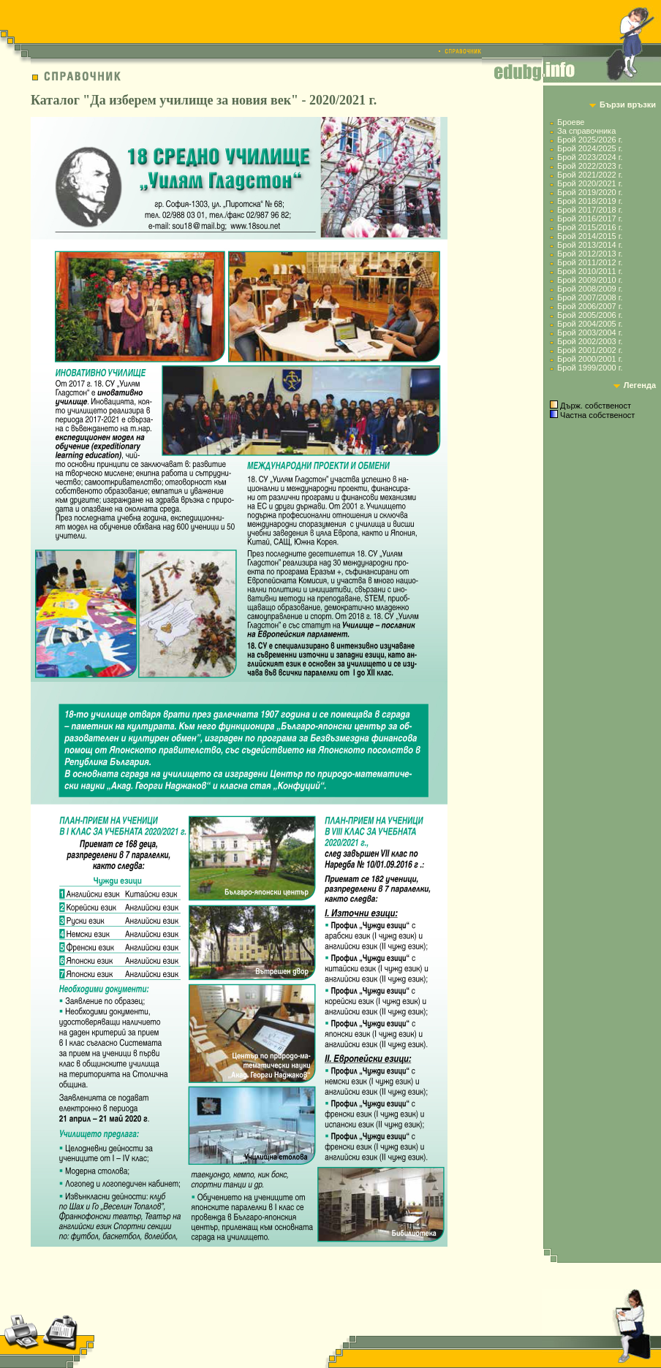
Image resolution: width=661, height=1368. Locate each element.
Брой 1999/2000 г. (589, 367)
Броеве (570, 122)
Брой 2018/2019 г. (589, 201)
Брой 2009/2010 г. (589, 280)
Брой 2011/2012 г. (589, 262)
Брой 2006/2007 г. (589, 306)
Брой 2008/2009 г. (589, 288)
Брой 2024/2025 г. (589, 148)
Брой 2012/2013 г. (589, 253)
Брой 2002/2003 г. (589, 341)
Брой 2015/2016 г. (589, 227)
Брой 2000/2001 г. (589, 358)
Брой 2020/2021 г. (589, 183)
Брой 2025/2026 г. (589, 139)
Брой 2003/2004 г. (589, 332)
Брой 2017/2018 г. (589, 209)
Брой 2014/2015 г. (589, 236)
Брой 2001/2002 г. (589, 350)
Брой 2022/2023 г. (589, 166)
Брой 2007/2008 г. (589, 297)
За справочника (586, 130)
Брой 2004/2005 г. (589, 323)
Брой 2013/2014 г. (589, 244)
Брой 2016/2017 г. (589, 218)
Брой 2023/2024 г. (589, 157)
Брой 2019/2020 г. (589, 192)
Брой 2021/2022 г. (589, 174)
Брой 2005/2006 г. (589, 315)
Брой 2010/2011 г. (589, 271)
